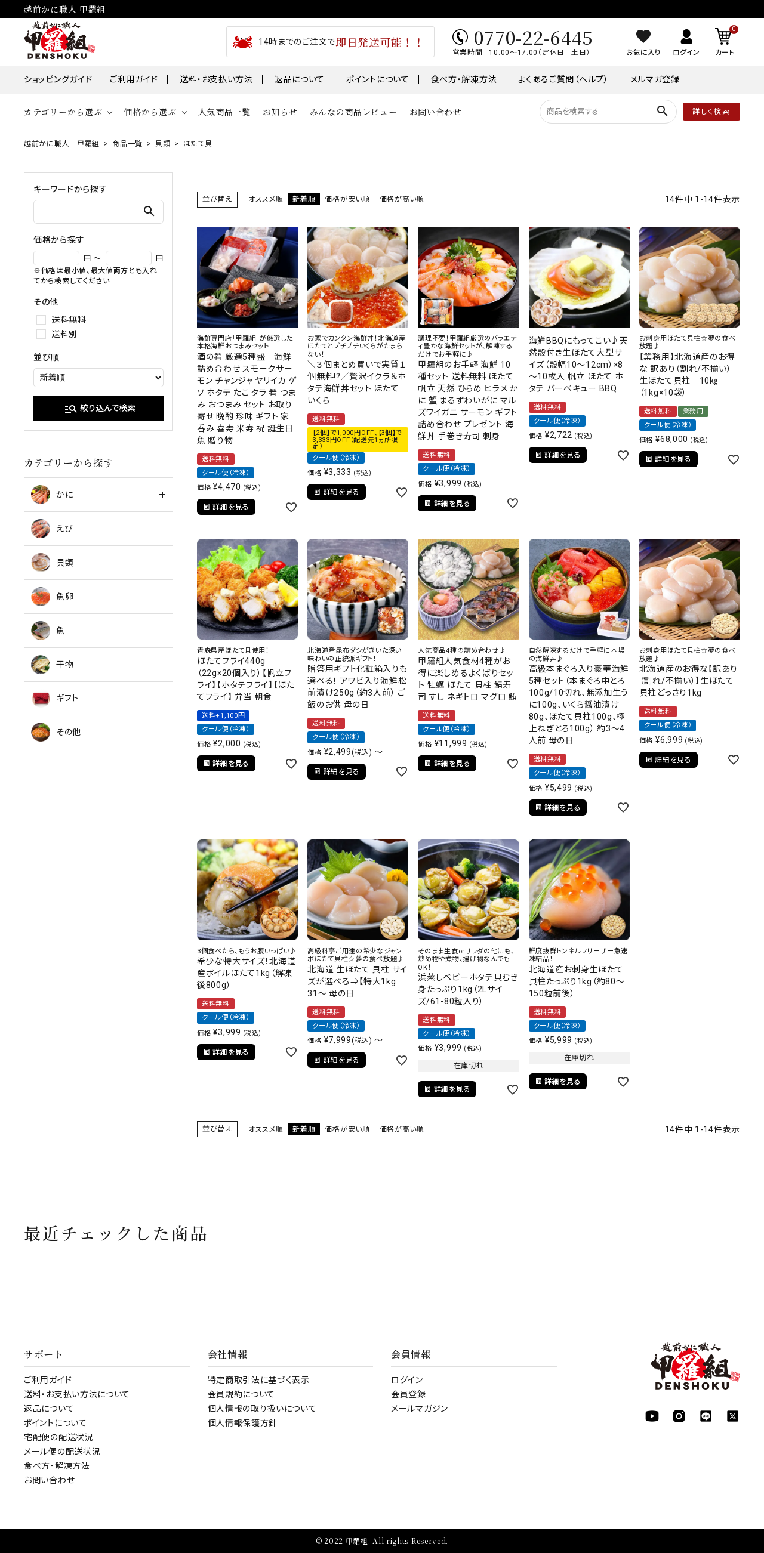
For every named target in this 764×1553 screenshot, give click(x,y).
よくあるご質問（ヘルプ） (563, 79)
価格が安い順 (347, 199)
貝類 (162, 144)
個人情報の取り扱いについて (262, 1408)
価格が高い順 (402, 199)
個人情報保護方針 (243, 1423)
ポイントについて (377, 79)
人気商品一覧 (224, 112)
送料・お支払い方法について (77, 1394)
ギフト (55, 698)
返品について (300, 79)
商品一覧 (127, 144)
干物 (52, 664)
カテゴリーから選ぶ (63, 112)
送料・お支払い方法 (216, 79)
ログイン (407, 1380)
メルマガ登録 (655, 79)
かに (52, 494)
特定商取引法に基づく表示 (259, 1380)
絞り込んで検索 (99, 409)
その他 (56, 732)
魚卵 (52, 596)
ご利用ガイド (134, 79)
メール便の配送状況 (62, 1451)
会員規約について (242, 1394)
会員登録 (408, 1394)
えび (52, 528)
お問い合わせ (435, 112)
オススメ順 (266, 199)
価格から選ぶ (150, 112)
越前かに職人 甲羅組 (62, 144)
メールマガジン (419, 1408)
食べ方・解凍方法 (464, 79)
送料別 (64, 334)
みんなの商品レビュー (354, 112)
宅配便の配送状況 (59, 1437)
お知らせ (280, 112)
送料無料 (69, 320)
